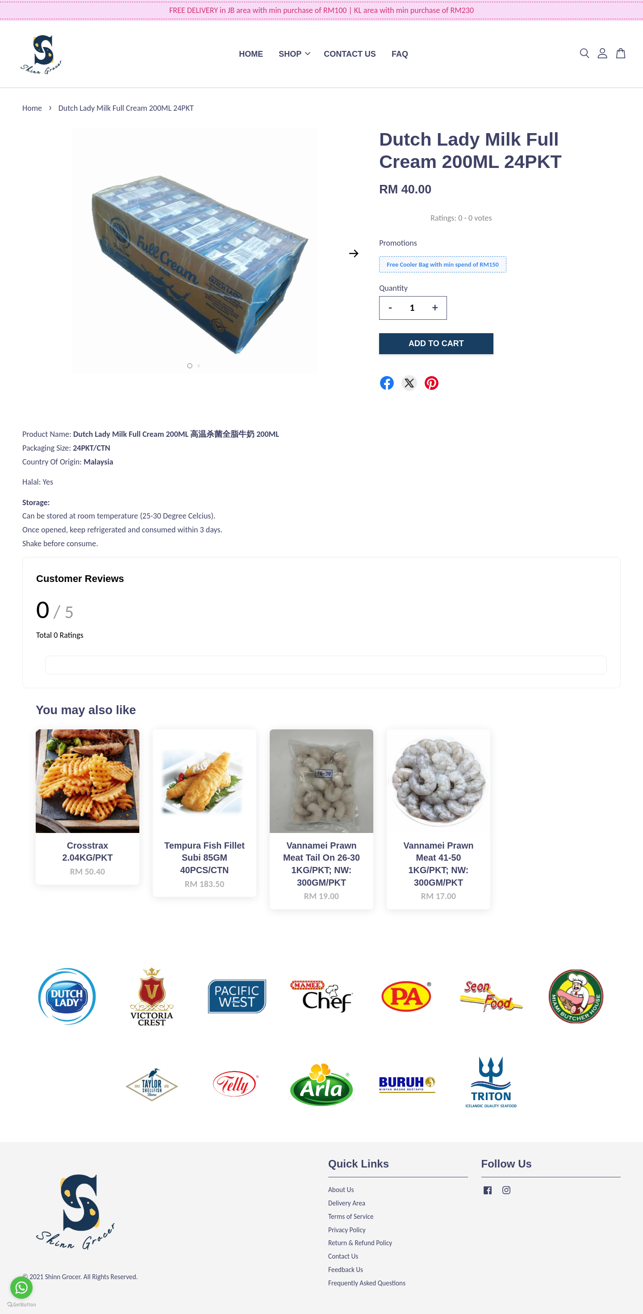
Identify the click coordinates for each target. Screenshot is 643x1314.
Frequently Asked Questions (366, 1283)
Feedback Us (345, 1269)
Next (353, 254)
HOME (251, 54)
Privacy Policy (347, 1230)
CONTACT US (350, 54)
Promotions (398, 243)
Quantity (393, 288)
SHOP (294, 54)
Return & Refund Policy (360, 1243)
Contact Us (343, 1256)
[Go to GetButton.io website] (21, 1305)
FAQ (400, 54)
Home (32, 108)
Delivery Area (346, 1203)
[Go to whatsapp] (21, 1287)
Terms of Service (351, 1216)
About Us (341, 1189)
